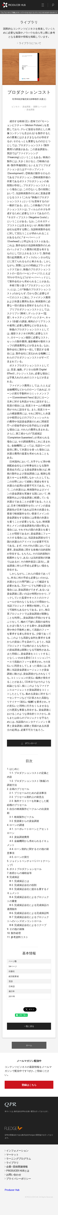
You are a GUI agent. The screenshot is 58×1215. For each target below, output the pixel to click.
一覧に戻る (29, 1026)
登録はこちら (29, 1085)
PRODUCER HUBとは (17, 1170)
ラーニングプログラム (18, 1158)
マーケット (12, 1154)
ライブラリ (12, 1162)
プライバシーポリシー (18, 1178)
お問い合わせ (13, 1174)
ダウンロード (31, 743)
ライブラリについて (30, 43)
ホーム (29, 1045)
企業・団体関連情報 (17, 1166)
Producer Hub (12, 1190)
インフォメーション (17, 1150)
